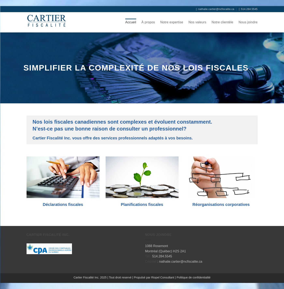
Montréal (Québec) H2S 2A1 (165, 251)
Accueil (130, 22)
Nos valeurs (197, 22)
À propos (148, 22)
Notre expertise (171, 22)
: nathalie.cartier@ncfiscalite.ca (179, 261)
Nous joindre (248, 22)
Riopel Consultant (162, 277)
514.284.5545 (162, 256)
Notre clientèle (222, 22)
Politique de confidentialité (193, 277)
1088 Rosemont (156, 246)
